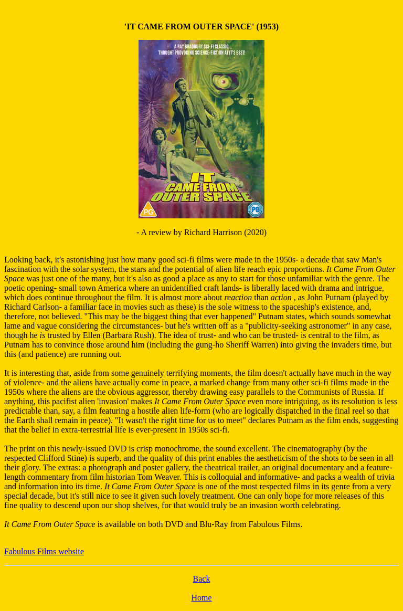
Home (201, 597)
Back (201, 578)
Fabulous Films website (44, 551)
